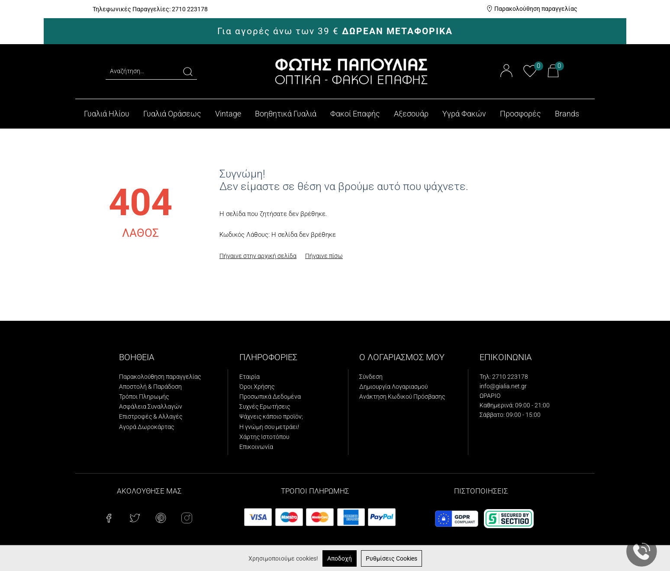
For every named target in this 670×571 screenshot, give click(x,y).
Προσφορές (520, 113)
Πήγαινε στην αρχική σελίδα (257, 255)
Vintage (228, 113)
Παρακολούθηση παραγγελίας (535, 8)
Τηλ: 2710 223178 (504, 376)
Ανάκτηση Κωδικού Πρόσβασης (402, 396)
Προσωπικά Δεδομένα (270, 396)
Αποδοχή (339, 558)
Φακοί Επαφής (355, 113)
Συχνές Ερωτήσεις (264, 406)
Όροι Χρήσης (256, 386)
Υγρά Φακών (464, 113)
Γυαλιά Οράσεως (172, 113)
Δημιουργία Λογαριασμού (393, 386)
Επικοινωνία (256, 446)
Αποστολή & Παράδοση (150, 386)
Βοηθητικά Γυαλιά (285, 113)
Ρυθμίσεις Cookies (391, 558)
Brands (567, 113)
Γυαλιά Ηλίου (106, 113)
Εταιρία (249, 376)
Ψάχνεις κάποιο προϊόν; (271, 416)
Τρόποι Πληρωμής (144, 396)
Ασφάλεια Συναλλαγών (150, 406)
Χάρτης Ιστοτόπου (264, 436)
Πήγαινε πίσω (324, 255)
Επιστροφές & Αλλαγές (150, 416)
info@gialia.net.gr (503, 386)
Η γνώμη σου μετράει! (269, 426)
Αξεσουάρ (411, 113)
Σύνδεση (371, 376)
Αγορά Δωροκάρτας (146, 426)
